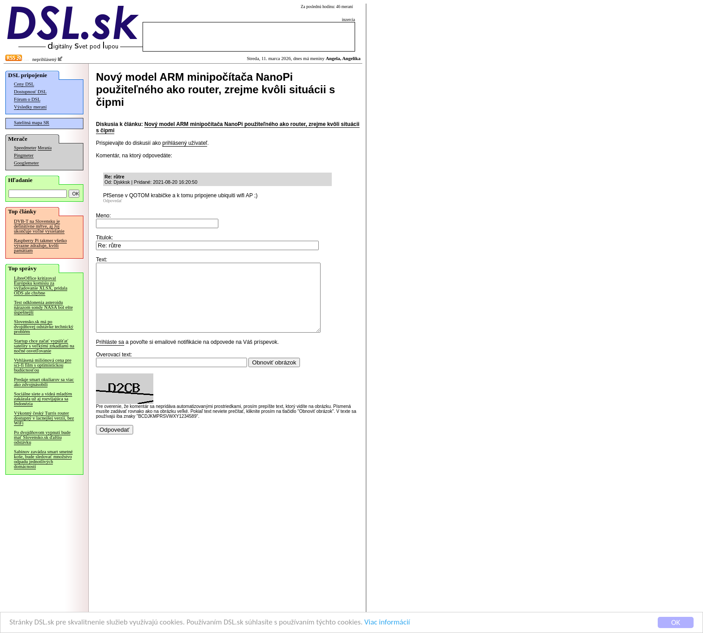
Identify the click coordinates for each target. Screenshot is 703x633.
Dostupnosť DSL (30, 91)
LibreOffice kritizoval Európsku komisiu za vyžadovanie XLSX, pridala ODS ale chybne (40, 285)
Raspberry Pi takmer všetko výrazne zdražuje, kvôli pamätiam (40, 245)
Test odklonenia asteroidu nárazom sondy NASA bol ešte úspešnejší (43, 307)
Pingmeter (24, 155)
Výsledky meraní (30, 106)
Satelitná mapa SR (31, 122)
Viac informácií (387, 622)
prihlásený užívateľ (184, 143)
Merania (45, 148)
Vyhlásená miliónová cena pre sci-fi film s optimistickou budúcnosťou (42, 365)
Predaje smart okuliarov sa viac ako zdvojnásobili (44, 382)
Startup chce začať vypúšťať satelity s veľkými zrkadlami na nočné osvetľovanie (44, 345)
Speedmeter (25, 147)
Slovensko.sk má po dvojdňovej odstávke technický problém (44, 326)
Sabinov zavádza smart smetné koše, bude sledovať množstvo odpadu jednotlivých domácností (43, 459)
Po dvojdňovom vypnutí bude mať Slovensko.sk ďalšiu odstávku (42, 437)
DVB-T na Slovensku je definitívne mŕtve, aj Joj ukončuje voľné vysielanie (39, 226)
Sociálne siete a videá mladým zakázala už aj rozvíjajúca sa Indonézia (43, 398)
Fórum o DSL (27, 99)
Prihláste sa (110, 355)
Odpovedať (112, 201)
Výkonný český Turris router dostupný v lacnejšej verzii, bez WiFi (44, 418)
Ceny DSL (24, 84)
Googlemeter (26, 162)
